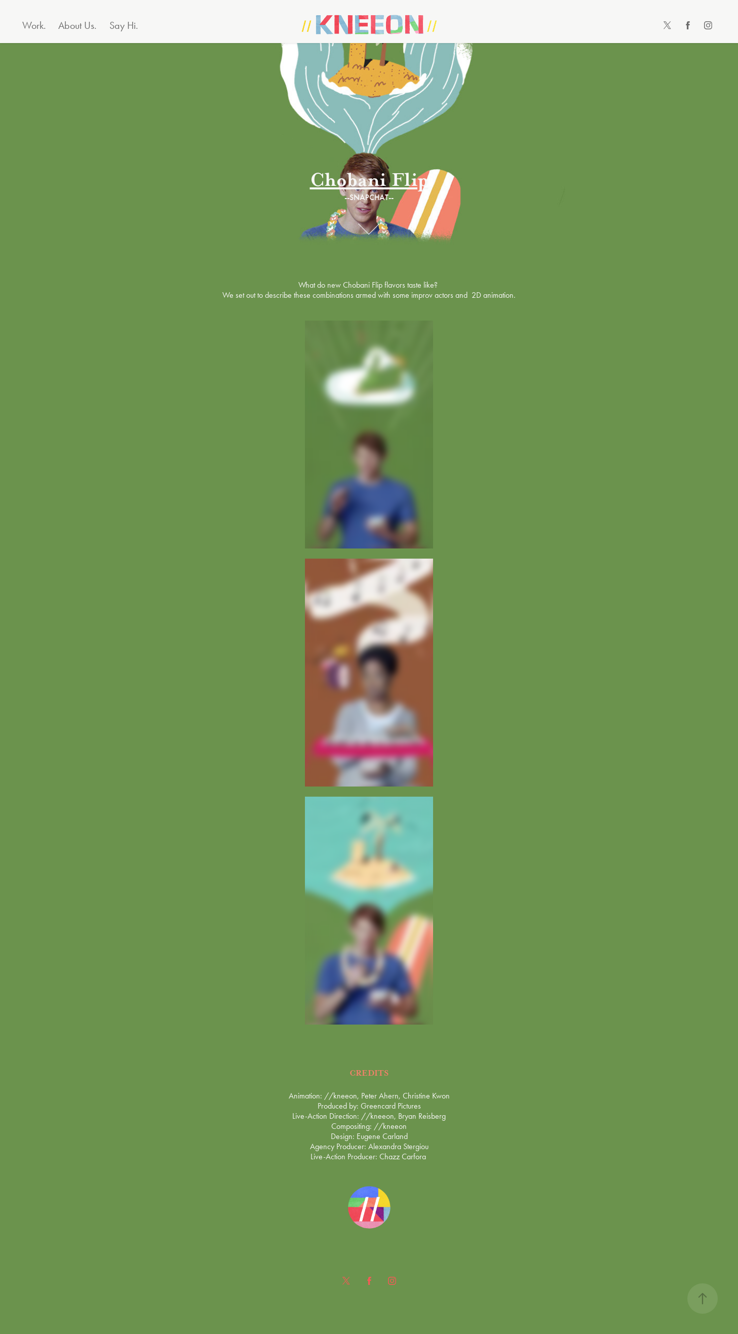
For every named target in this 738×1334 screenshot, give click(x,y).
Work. (34, 25)
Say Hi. (123, 25)
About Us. (77, 25)
